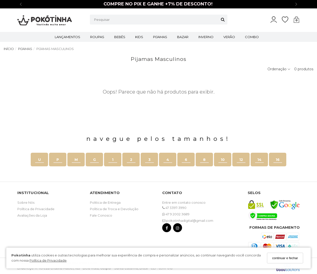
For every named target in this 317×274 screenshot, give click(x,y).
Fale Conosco (101, 215)
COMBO (252, 37)
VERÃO (229, 37)
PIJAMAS (160, 37)
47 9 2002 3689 (175, 214)
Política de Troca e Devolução (114, 209)
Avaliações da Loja (32, 215)
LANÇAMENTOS (67, 37)
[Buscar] (222, 20)
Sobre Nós (25, 202)
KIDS (139, 37)
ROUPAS (97, 37)
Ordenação (279, 69)
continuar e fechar (285, 258)
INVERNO (205, 37)
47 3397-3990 (174, 208)
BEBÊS (119, 37)
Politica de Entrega (105, 202)
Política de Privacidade (48, 260)
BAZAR (182, 37)
